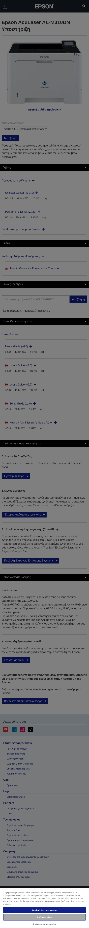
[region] (44, 908)
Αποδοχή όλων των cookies (44, 910)
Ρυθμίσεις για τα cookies (44, 924)
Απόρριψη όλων (44, 917)
